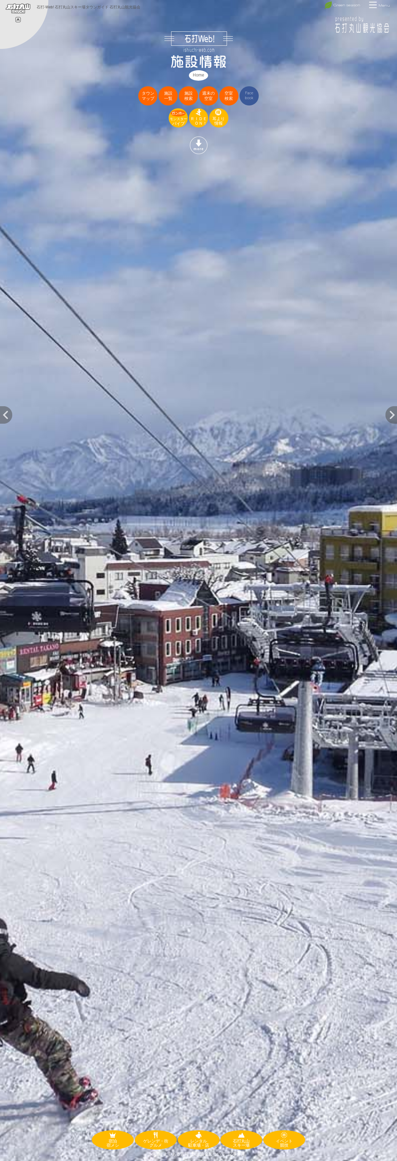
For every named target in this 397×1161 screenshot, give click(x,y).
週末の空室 (208, 96)
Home (198, 75)
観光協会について (208, 1154)
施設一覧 (168, 96)
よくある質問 (176, 1154)
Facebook (249, 95)
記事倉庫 (236, 1154)
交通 (156, 1154)
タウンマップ (148, 96)
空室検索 (229, 96)
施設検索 (188, 96)
